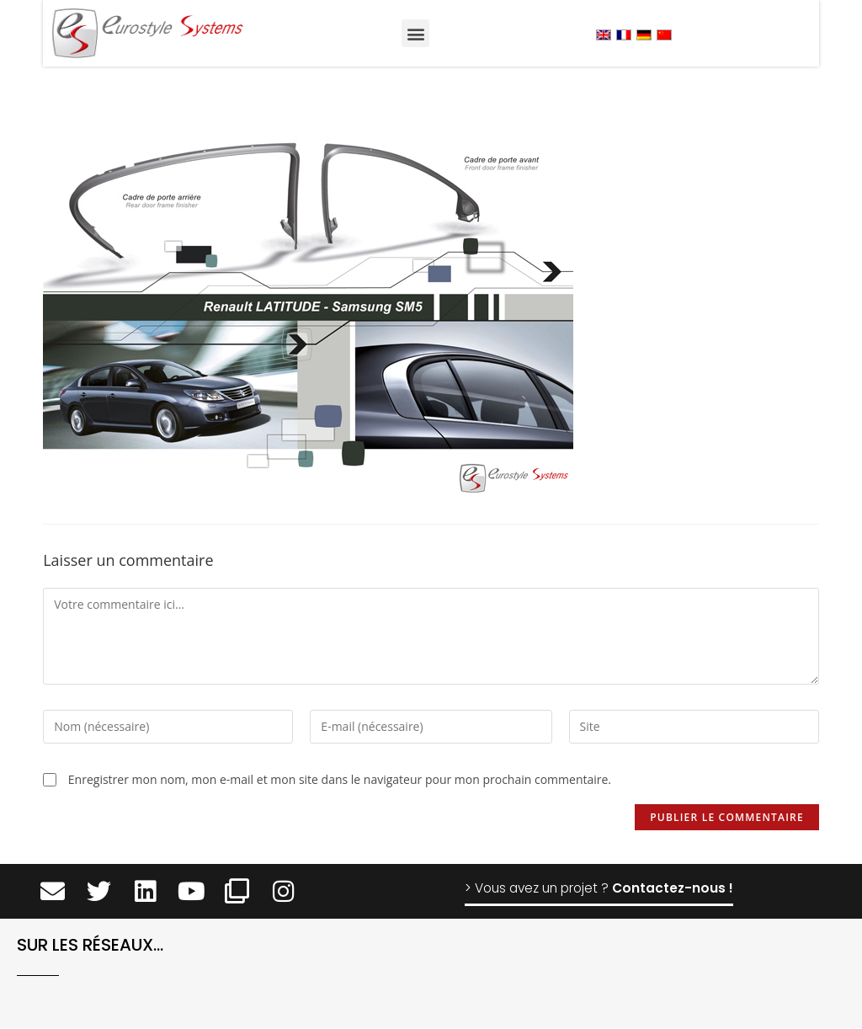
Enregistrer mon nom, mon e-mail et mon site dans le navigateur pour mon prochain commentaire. (339, 779)
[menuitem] (603, 34)
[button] (415, 33)
